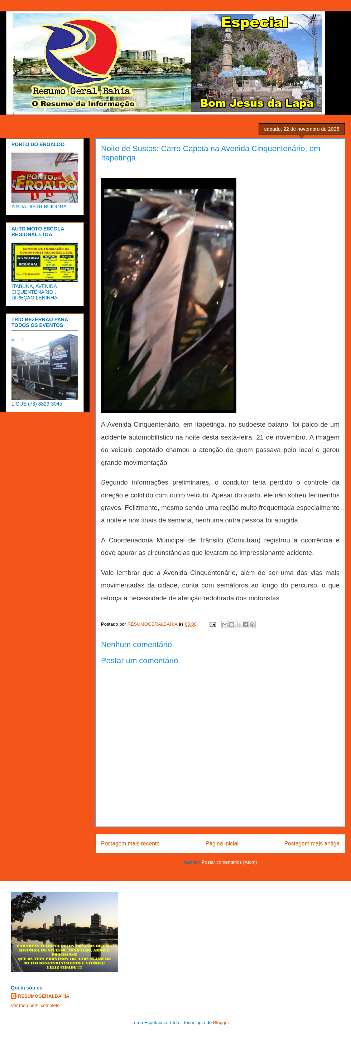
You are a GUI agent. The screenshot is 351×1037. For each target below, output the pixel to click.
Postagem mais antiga (312, 843)
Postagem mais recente (130, 843)
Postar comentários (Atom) (229, 862)
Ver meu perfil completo (35, 1005)
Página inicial (222, 843)
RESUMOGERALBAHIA (43, 996)
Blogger (221, 1022)
